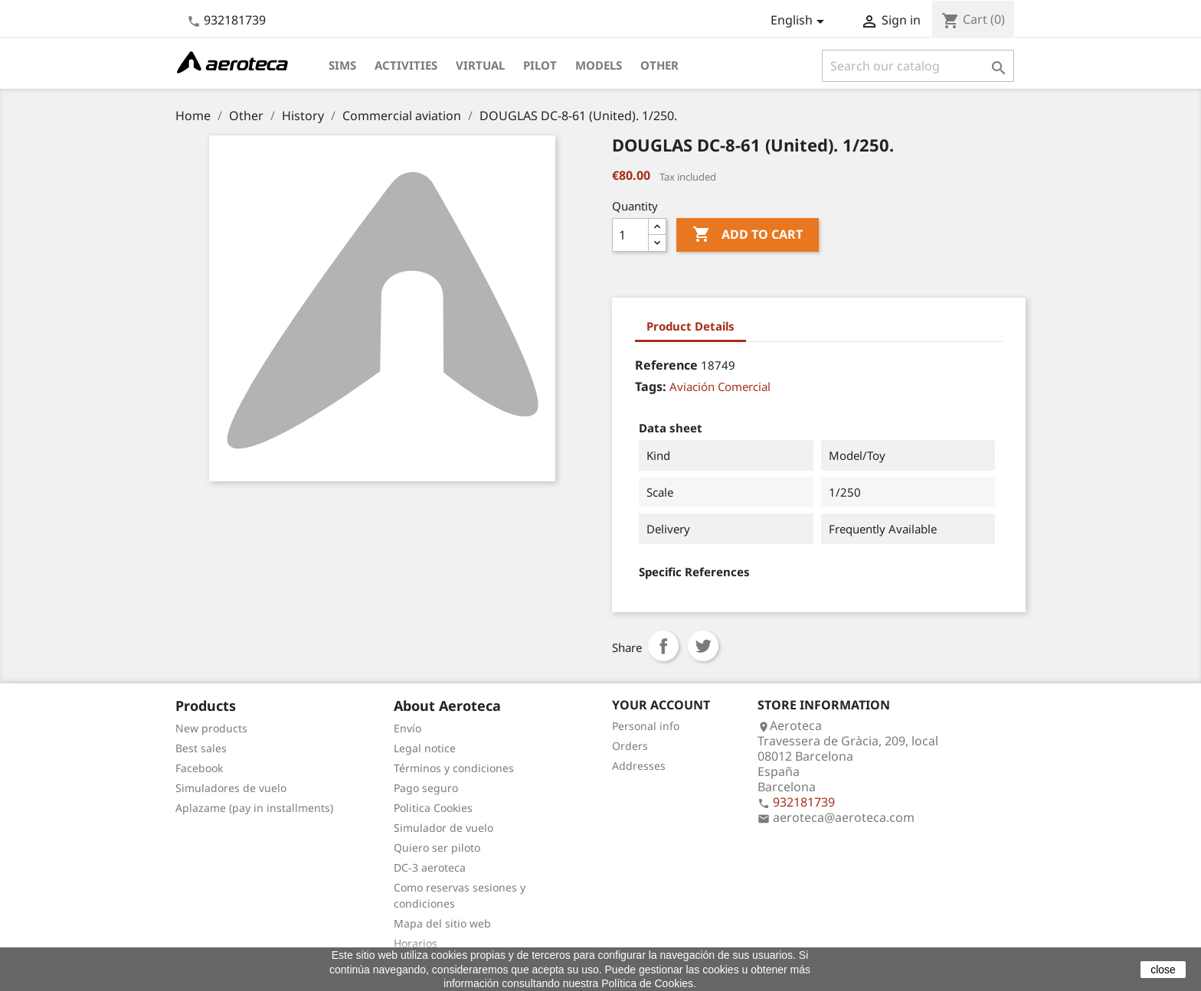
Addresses (639, 765)
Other (659, 65)
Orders (630, 745)
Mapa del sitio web (442, 923)
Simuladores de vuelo (230, 788)
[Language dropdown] (800, 21)
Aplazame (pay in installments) (254, 807)
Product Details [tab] (690, 326)
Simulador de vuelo (443, 827)
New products (211, 728)
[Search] (918, 66)
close (1163, 969)
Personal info (645, 726)
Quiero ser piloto (437, 847)
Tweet (703, 646)
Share (663, 646)
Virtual (480, 65)
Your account (661, 704)
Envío (407, 728)
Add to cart (747, 235)
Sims (342, 65)
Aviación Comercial (720, 386)
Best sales (201, 748)
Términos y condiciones (454, 768)
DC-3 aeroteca (430, 867)
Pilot (540, 65)
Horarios (415, 943)
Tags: (650, 386)
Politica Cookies (433, 807)
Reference (666, 365)
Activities (406, 65)
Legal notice (425, 748)
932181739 (235, 19)
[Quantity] (630, 235)
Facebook (199, 768)
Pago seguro (426, 788)
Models (598, 65)
